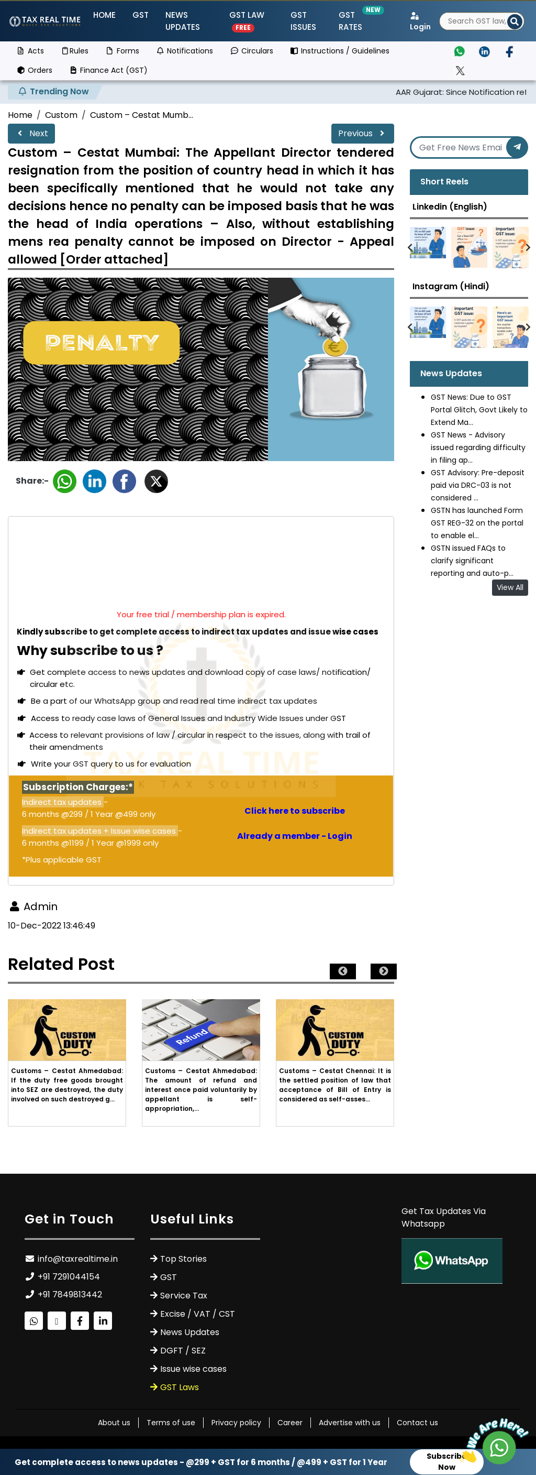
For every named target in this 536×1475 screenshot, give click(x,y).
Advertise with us (350, 1422)
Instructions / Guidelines (340, 51)
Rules (75, 51)
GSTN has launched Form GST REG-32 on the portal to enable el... (477, 523)
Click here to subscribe (294, 811)
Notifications (185, 51)
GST (140, 14)
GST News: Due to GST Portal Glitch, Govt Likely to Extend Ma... (479, 410)
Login (420, 22)
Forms (122, 51)
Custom (61, 115)
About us (114, 1422)
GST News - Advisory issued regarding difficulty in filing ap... (478, 447)
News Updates (182, 20)
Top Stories (183, 1259)
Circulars (251, 51)
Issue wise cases (193, 1369)
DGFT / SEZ (183, 1351)
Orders (34, 70)
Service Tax (183, 1296)
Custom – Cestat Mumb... (141, 115)
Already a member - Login (294, 836)
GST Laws (179, 1387)
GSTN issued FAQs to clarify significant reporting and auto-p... (472, 560)
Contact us (417, 1422)
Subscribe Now (447, 1461)
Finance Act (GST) (108, 70)
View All (510, 587)
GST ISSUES (303, 20)
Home (104, 14)
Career (290, 1422)
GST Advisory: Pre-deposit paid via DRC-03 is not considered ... (477, 485)
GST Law (246, 20)
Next (31, 133)
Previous (362, 133)
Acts (30, 51)
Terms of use (171, 1422)
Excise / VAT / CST (197, 1314)
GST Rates (357, 20)
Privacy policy (236, 1422)
